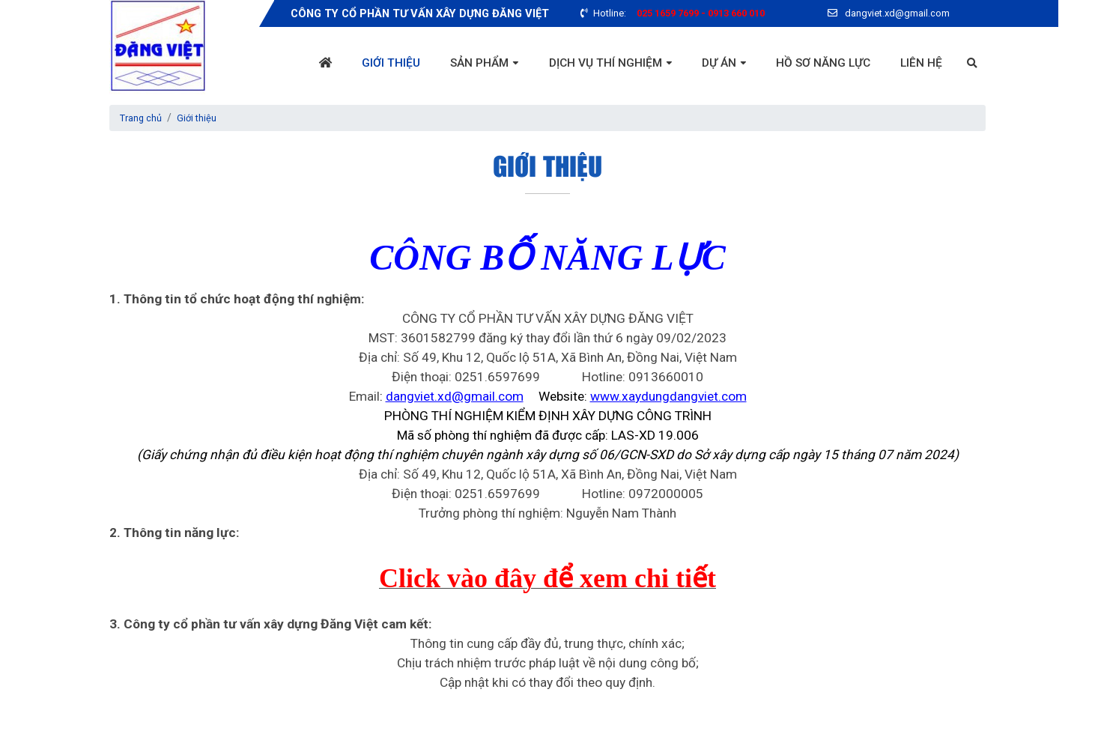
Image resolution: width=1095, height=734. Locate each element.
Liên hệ (921, 63)
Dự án (713, 63)
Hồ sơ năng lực (820, 63)
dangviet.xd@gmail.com (455, 396)
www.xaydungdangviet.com (668, 396)
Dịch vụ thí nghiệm (597, 63)
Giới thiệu (377, 63)
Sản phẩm (469, 63)
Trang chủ (143, 118)
